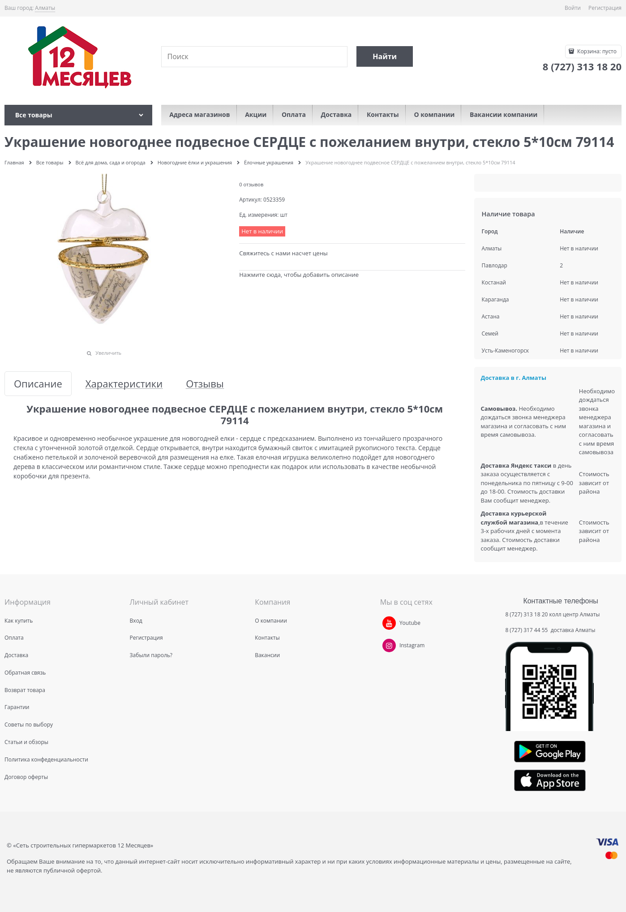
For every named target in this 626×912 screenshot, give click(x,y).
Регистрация (605, 8)
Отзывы (205, 384)
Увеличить (108, 352)
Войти (573, 8)
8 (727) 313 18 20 (526, 614)
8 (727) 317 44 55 (527, 630)
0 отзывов (251, 184)
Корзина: (596, 51)
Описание (38, 384)
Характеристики (124, 384)
